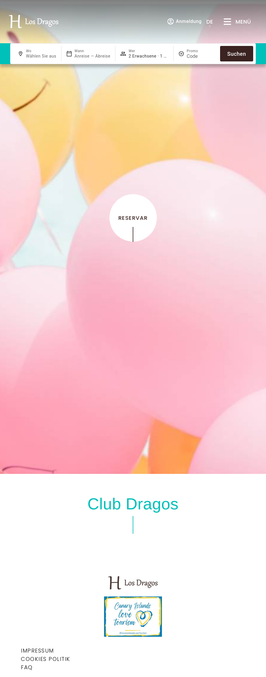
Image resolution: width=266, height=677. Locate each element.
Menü (243, 21)
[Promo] (201, 56)
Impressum (37, 650)
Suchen (236, 54)
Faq (27, 667)
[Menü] (227, 21)
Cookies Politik (45, 659)
